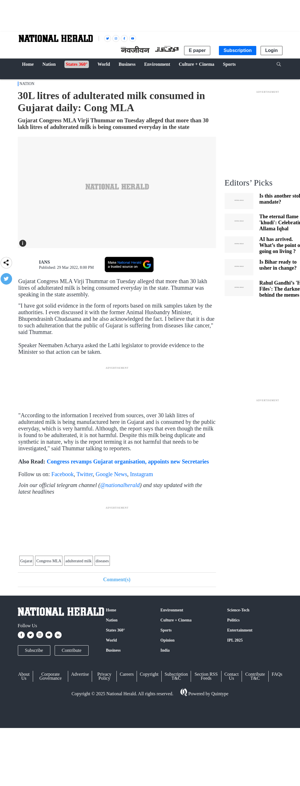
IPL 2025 (235, 640)
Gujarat (26, 561)
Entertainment (240, 630)
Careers (127, 674)
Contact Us (231, 676)
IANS (44, 262)
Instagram (141, 474)
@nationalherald (120, 485)
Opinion (167, 640)
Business (113, 650)
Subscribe (34, 650)
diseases (102, 561)
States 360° (115, 630)
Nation (27, 84)
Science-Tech (238, 610)
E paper (197, 50)
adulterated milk (78, 561)
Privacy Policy (104, 676)
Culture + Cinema (176, 620)
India (165, 650)
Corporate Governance (50, 676)
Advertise (80, 674)
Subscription (237, 50)
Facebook (62, 474)
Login (271, 50)
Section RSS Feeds (205, 676)
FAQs (277, 674)
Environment (171, 610)
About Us (24, 676)
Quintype (219, 693)
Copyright (149, 674)
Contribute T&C (255, 676)
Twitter (85, 474)
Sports (166, 630)
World (111, 640)
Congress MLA (48, 561)
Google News (111, 474)
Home (111, 610)
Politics (233, 620)
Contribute (71, 650)
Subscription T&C (176, 676)
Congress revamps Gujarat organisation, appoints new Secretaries (128, 461)
